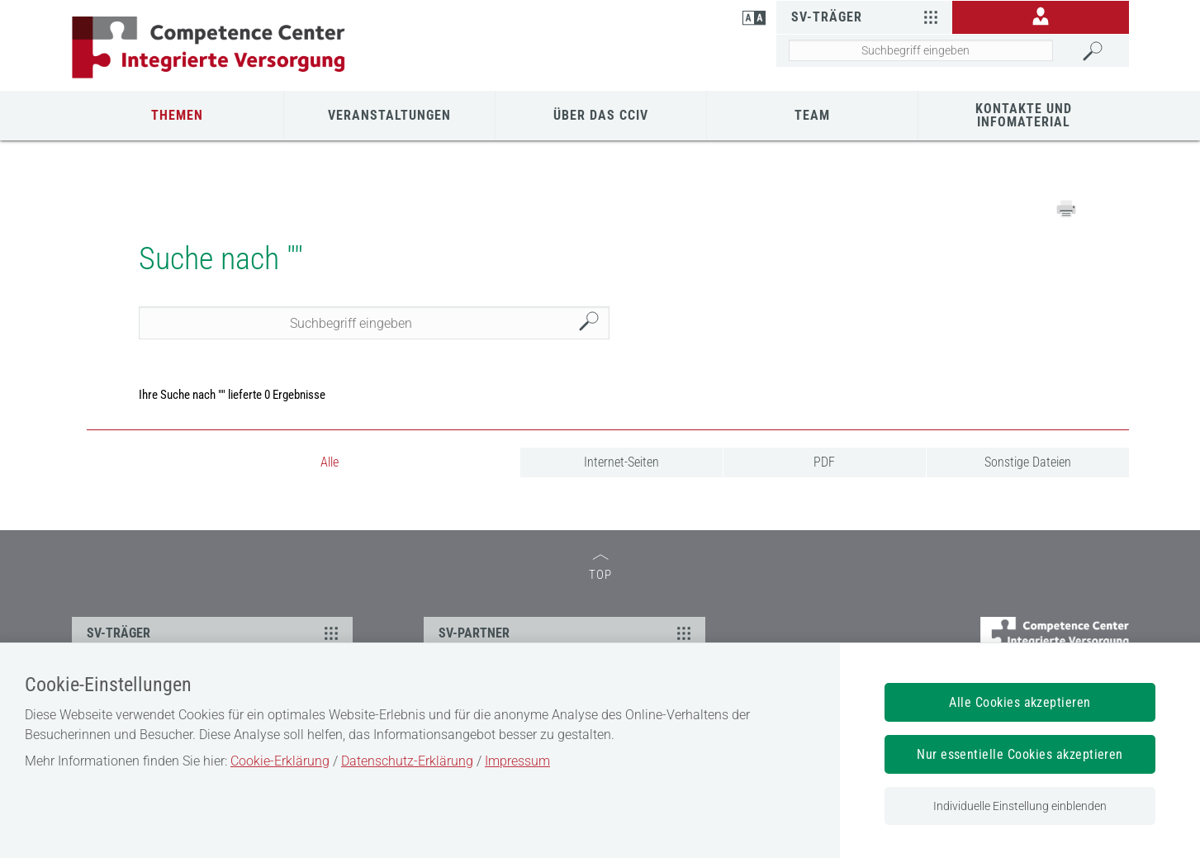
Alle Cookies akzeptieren (1020, 702)
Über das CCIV (600, 115)
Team (812, 115)
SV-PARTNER (567, 632)
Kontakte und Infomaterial (1023, 115)
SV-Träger (866, 16)
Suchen (592, 323)
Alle (329, 462)
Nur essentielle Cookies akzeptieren (1020, 754)
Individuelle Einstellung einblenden (1020, 806)
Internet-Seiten (621, 462)
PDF (824, 462)
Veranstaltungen (389, 115)
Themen (177, 115)
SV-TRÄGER (215, 632)
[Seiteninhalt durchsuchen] (921, 50)
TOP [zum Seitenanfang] (600, 567)
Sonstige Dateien (1027, 462)
